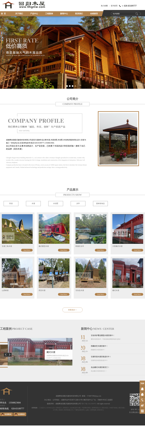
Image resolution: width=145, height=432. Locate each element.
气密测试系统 (86, 408)
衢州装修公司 (68, 410)
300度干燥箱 (113, 408)
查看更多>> (72, 310)
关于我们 (19, 14)
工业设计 (42, 408)
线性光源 (105, 408)
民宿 (11, 203)
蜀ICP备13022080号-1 (89, 404)
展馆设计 (66, 408)
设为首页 (114, 6)
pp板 (87, 410)
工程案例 (49, 14)
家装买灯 (100, 410)
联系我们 (79, 14)
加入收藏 (104, 6)
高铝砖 (60, 410)
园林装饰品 (100, 203)
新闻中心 (64, 14)
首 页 (3, 14)
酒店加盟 (121, 408)
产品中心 (34, 14)
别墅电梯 (93, 410)
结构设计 (59, 408)
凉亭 (78, 203)
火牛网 (55, 410)
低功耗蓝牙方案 (75, 408)
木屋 (33, 203)
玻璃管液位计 (96, 408)
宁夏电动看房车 (79, 410)
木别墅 (55, 203)
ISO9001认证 (50, 408)
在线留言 (94, 14)
